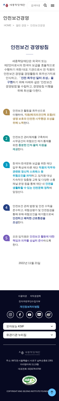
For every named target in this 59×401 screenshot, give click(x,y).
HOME (8, 25)
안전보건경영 (37, 25)
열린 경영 (21, 25)
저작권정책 (35, 296)
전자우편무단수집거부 (29, 301)
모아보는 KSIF (15, 326)
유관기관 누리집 (16, 334)
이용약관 (22, 296)
